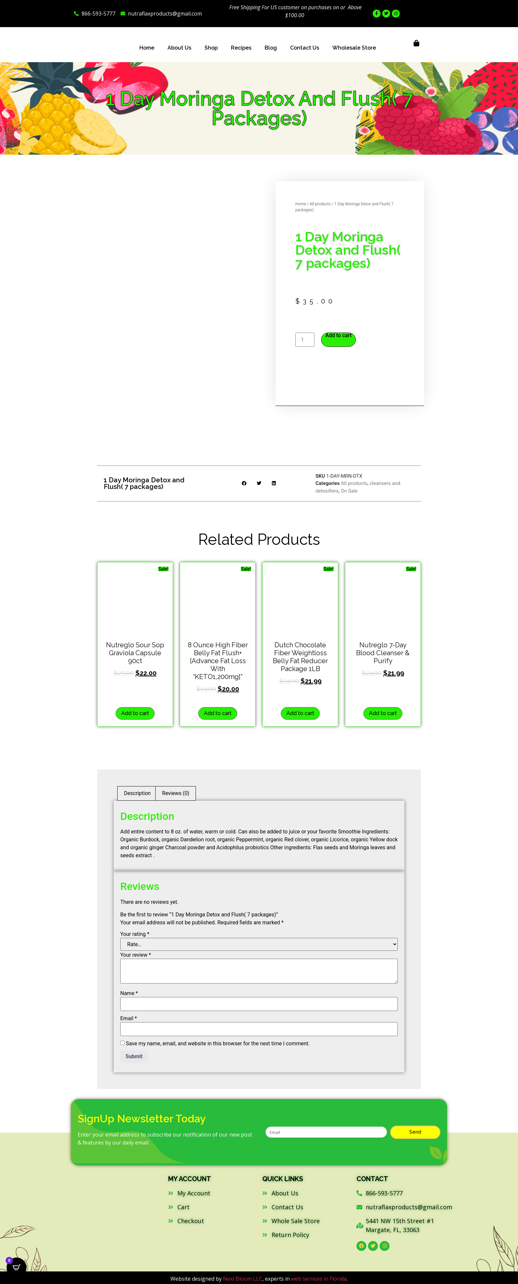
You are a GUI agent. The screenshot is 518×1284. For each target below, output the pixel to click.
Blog (271, 48)
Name (129, 993)
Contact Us (304, 48)
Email (128, 1018)
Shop (211, 48)
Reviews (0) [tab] (176, 793)
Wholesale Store (354, 48)
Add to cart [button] (135, 713)
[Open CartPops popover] (16, 1267)
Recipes (241, 48)
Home (146, 48)
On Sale (349, 491)
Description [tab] (137, 793)
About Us (179, 48)
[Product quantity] (304, 340)
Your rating (134, 934)
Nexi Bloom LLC (242, 1278)
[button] (244, 483)
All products (320, 204)
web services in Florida (319, 1278)
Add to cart (338, 336)
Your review (135, 955)
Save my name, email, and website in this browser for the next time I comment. (218, 1043)
